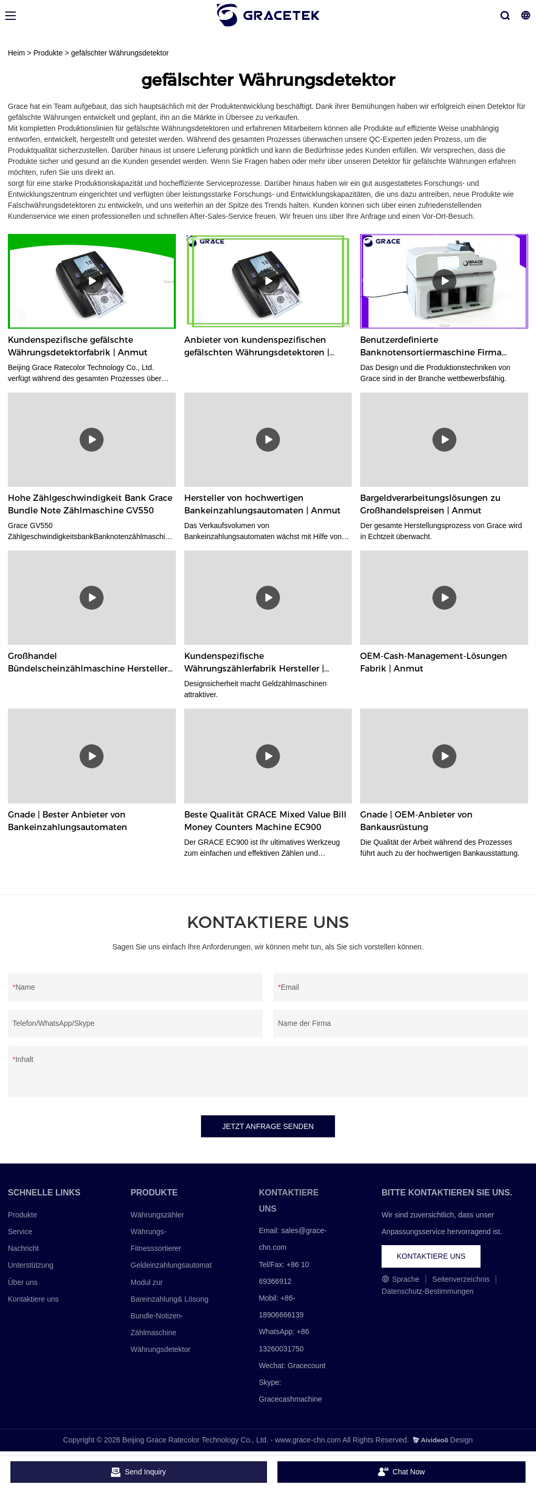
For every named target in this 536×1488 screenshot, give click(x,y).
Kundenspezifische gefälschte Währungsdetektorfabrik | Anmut (78, 346)
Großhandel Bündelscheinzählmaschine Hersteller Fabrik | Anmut (88, 663)
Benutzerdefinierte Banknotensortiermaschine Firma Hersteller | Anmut (430, 347)
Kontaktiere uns (33, 1299)
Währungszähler (157, 1215)
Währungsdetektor (161, 1349)
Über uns (23, 1282)
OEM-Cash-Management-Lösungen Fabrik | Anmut (433, 662)
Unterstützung (30, 1265)
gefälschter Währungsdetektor (120, 53)
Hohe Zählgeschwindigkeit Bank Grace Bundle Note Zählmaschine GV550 (90, 504)
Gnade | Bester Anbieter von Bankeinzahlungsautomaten (67, 821)
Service (20, 1231)
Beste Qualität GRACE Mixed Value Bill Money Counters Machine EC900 (265, 821)
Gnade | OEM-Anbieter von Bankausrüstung (416, 821)
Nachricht (23, 1248)
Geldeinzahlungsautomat (171, 1265)
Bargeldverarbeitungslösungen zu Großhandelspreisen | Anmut (430, 504)
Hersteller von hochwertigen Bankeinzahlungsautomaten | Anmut (262, 504)
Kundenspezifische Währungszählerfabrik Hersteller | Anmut (254, 663)
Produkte (48, 53)
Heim (16, 53)
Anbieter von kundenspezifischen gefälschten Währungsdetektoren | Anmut (256, 347)
